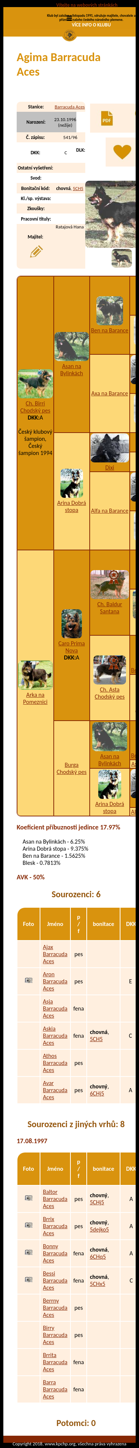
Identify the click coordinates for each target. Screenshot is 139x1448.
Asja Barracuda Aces (55, 1008)
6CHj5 (97, 1093)
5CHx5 (97, 1283)
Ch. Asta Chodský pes (110, 693)
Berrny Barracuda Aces (55, 1307)
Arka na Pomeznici (35, 698)
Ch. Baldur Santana (109, 608)
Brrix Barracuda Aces (55, 1226)
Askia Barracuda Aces (55, 1035)
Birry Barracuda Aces (55, 1335)
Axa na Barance (109, 393)
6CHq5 (98, 1256)
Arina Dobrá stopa (71, 506)
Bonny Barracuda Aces (55, 1253)
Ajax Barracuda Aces (55, 954)
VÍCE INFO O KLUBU (91, 25)
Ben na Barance (110, 330)
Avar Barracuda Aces (55, 1090)
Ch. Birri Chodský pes (35, 407)
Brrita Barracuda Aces (55, 1362)
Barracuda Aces (69, 107)
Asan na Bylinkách (71, 370)
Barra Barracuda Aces (55, 1389)
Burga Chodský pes (72, 768)
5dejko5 (99, 1229)
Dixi (109, 467)
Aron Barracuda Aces (55, 981)
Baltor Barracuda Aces (55, 1199)
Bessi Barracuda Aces (55, 1280)
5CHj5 (97, 1202)
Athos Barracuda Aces (55, 1063)
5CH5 (78, 188)
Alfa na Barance (109, 510)
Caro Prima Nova (71, 647)
